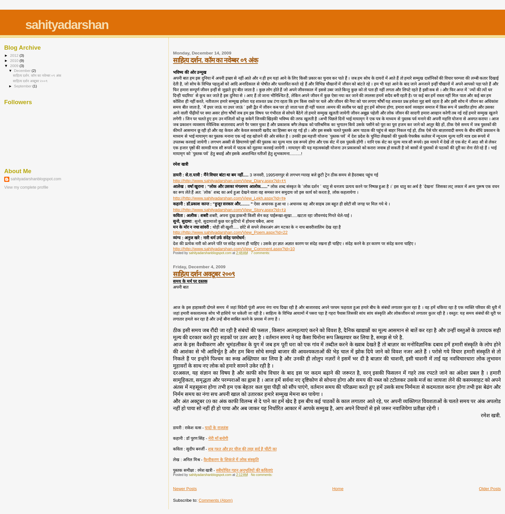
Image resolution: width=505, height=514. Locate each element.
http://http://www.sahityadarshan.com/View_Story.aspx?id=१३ (229, 209)
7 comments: (261, 253)
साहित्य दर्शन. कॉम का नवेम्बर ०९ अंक (215, 60)
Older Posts (490, 488)
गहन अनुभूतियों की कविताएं (244, 470)
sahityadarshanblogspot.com (36, 179)
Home (338, 488)
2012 (14, 55)
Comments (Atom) (216, 500)
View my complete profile (26, 187)
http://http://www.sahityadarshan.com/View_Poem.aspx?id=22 (230, 232)
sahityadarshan (66, 25)
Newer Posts (185, 488)
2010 (14, 60)
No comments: (262, 475)
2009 (14, 66)
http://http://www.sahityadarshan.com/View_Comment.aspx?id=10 (234, 248)
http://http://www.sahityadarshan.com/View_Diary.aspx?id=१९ (229, 180)
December (23, 71)
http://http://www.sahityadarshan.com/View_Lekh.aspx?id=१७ (229, 198)
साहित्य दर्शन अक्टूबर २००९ (203, 274)
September (23, 86)
